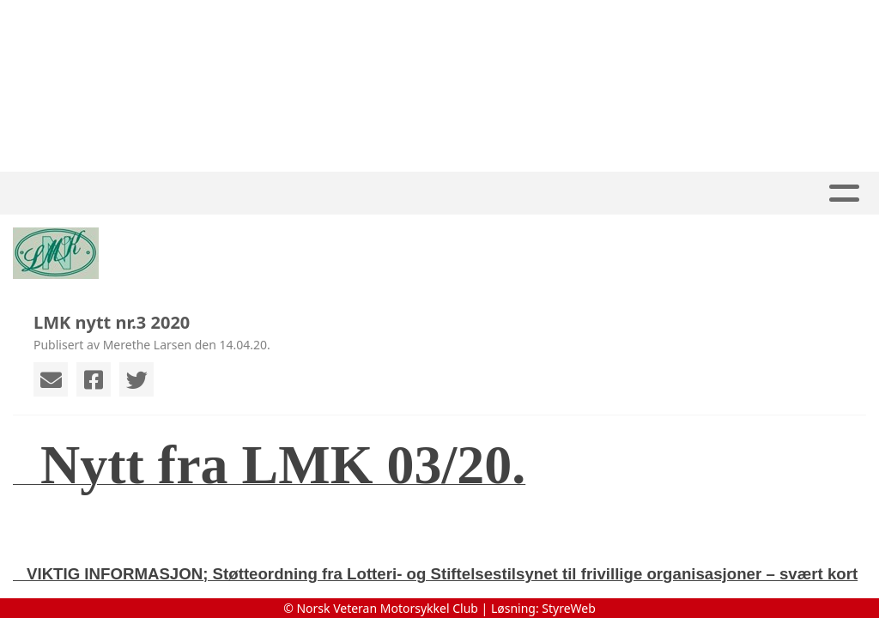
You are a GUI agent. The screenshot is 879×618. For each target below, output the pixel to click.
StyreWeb (569, 608)
